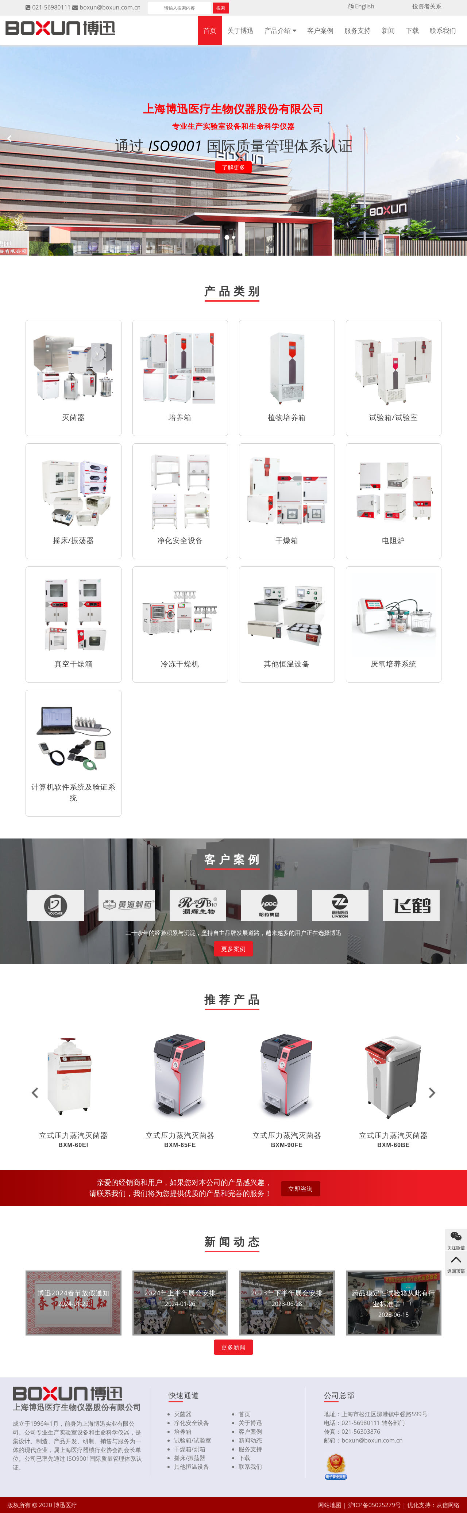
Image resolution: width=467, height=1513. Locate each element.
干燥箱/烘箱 (189, 1449)
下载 (412, 30)
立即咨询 (300, 1189)
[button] (35, 1092)
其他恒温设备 (191, 1467)
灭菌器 (183, 1414)
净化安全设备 (191, 1423)
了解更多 (233, 167)
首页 (209, 30)
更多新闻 (233, 1347)
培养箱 (183, 1432)
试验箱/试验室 (192, 1440)
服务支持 (357, 30)
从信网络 (448, 1505)
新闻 (388, 30)
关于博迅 (240, 30)
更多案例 (233, 949)
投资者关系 (426, 6)
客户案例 (320, 30)
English (364, 6)
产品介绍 (278, 30)
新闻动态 (250, 1440)
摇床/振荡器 (189, 1458)
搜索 (220, 8)
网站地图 (329, 1505)
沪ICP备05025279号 (374, 1505)
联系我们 (443, 30)
